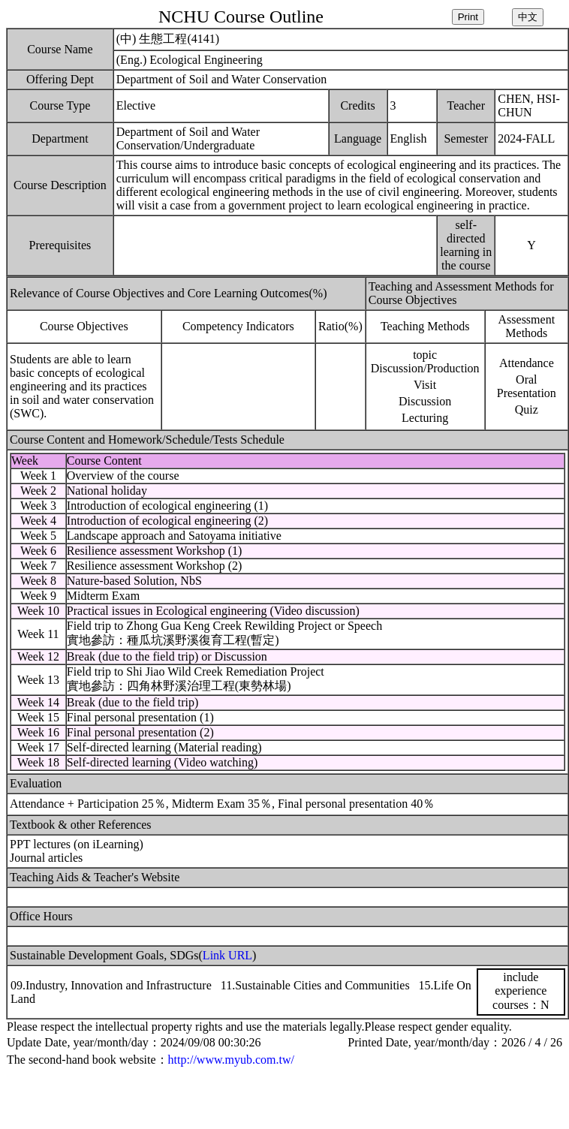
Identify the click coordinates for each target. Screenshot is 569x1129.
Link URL (227, 955)
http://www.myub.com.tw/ (231, 1059)
